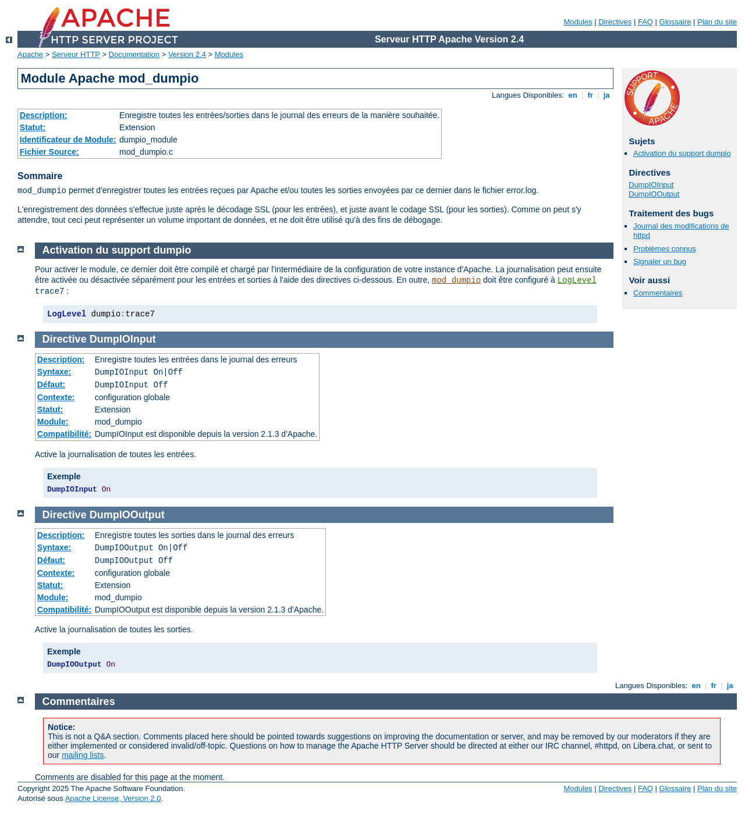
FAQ (645, 21)
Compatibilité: (64, 434)
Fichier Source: (49, 151)
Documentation (134, 54)
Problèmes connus (664, 248)
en (572, 95)
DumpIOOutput (654, 194)
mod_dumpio (456, 280)
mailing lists (83, 755)
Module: (53, 421)
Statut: (32, 127)
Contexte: (56, 397)
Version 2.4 (187, 54)
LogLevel (577, 280)
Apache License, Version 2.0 (113, 798)
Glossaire (675, 21)
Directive (64, 339)
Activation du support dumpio (682, 153)
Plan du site (717, 21)
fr (590, 95)
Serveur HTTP (76, 54)
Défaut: (51, 384)
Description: (44, 115)
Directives (615, 21)
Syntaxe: (54, 371)
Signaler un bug (659, 261)
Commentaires (658, 293)
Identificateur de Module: (68, 139)
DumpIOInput (651, 184)
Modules (577, 21)
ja (606, 95)
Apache (30, 54)
